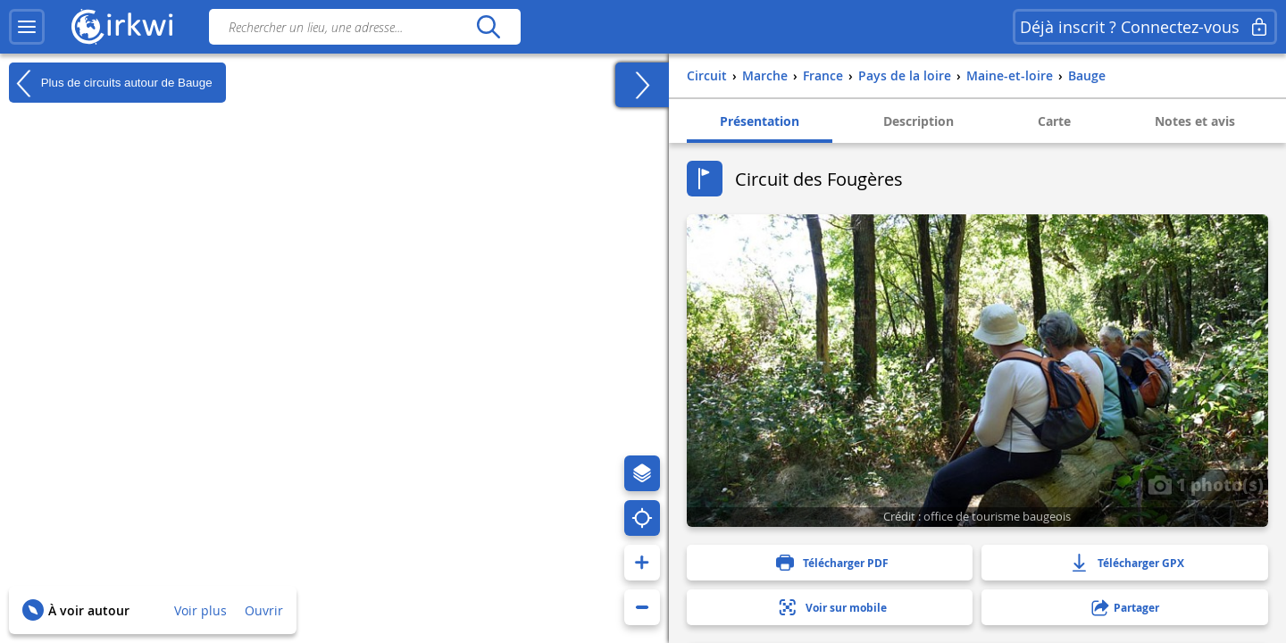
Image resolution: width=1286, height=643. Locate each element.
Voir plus (200, 610)
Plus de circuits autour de (111, 83)
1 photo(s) (1206, 484)
